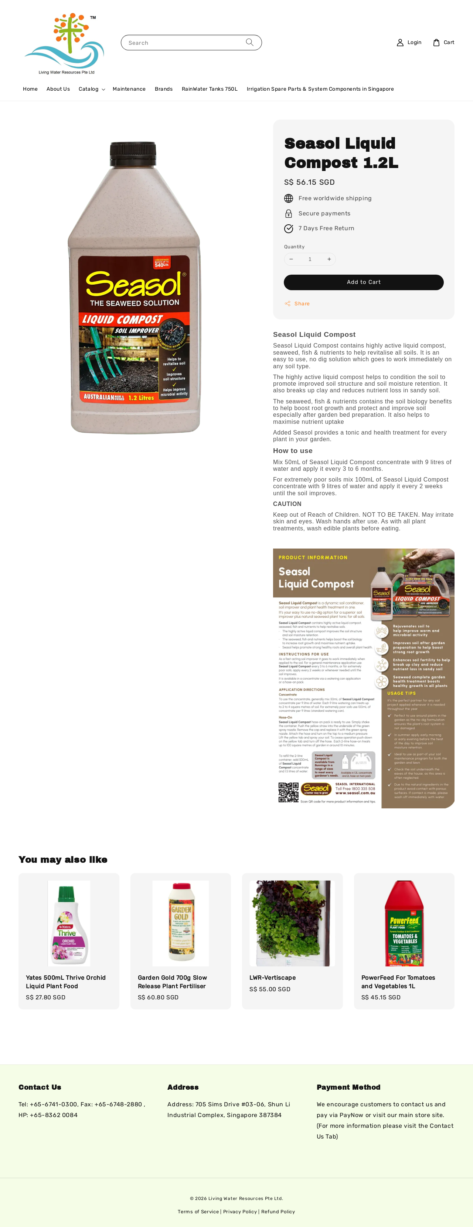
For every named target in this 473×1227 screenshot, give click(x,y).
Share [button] (297, 303)
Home (30, 89)
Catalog (88, 89)
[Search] (250, 42)
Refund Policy (278, 1211)
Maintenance (129, 89)
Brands (164, 89)
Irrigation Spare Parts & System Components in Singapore (320, 89)
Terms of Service (198, 1211)
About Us (58, 89)
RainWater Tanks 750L (210, 89)
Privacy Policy (240, 1211)
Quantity (294, 246)
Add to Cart (364, 282)
